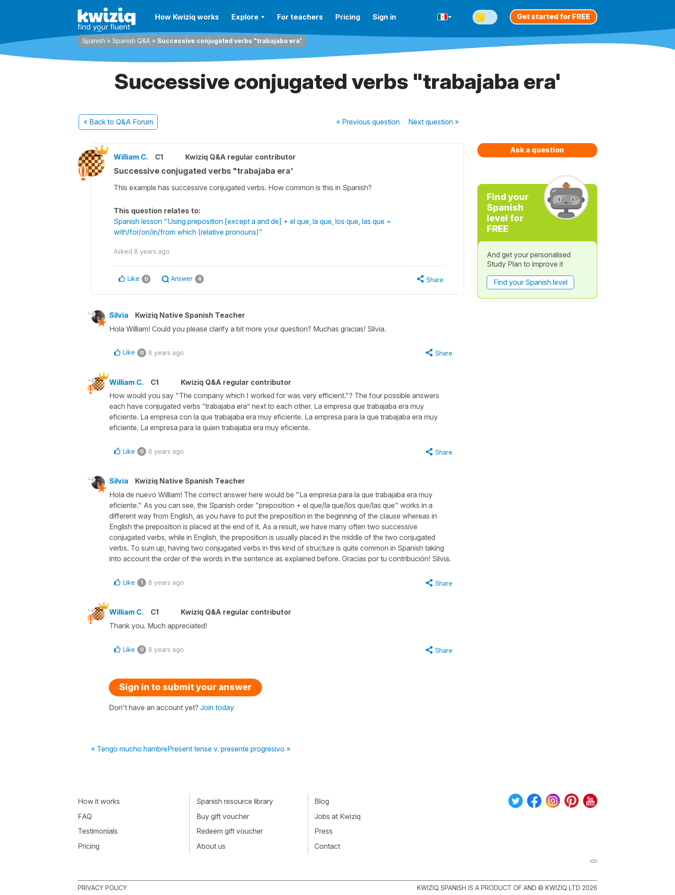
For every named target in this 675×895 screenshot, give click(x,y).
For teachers (300, 16)
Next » (433, 121)
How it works (99, 801)
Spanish (93, 40)
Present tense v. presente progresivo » (228, 749)
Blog (321, 801)
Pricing (347, 16)
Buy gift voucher (222, 816)
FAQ (85, 816)
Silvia (118, 315)
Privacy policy (102, 887)
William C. (131, 156)
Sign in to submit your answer (185, 687)
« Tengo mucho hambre (129, 749)
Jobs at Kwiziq (337, 816)
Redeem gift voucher (229, 831)
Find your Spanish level (530, 282)
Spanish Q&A (131, 40)
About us (211, 846)
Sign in (384, 16)
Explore (248, 16)
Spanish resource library (234, 801)
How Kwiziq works (187, 16)
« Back (118, 121)
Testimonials (98, 831)
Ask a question (537, 149)
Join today (217, 707)
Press (323, 831)
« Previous (368, 121)
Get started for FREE (553, 16)
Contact (327, 846)
